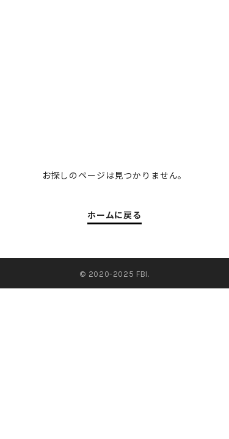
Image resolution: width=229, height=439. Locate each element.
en (210, 17)
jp (179, 17)
